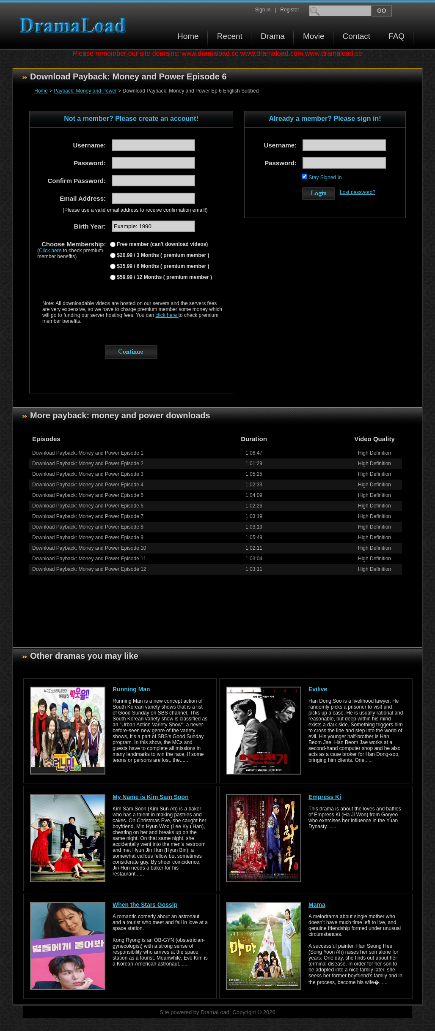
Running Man (131, 689)
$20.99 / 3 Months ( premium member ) (162, 255)
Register (289, 10)
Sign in (262, 10)
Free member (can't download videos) (162, 244)
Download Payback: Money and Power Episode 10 (89, 548)
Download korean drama (74, 25)
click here (167, 315)
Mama (316, 904)
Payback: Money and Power (85, 91)
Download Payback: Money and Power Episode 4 (87, 485)
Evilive (317, 689)
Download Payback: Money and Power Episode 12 (89, 569)
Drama (273, 36)
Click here (50, 251)
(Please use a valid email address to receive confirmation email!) (135, 210)
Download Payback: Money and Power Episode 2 (87, 463)
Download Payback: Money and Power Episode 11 (89, 559)
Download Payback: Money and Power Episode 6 (87, 506)
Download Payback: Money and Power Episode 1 (87, 453)
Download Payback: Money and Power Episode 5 (87, 495)
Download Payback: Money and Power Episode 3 (87, 474)
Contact (356, 36)
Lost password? (357, 192)
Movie (314, 36)
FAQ (396, 36)
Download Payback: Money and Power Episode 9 (87, 537)
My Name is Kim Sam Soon (151, 797)
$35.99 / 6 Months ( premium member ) (162, 266)
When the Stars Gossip (145, 904)
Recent (229, 36)
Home (188, 36)
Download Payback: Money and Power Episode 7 (87, 516)
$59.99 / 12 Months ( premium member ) (164, 277)
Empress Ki (324, 797)
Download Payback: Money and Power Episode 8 (87, 527)
